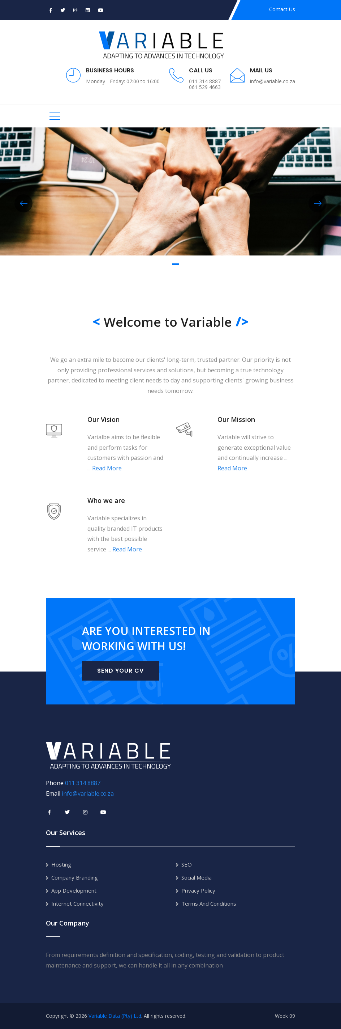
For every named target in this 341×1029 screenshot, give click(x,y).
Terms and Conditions (208, 903)
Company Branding (74, 877)
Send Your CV (120, 670)
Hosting (61, 864)
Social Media (196, 877)
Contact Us (282, 9)
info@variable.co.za (88, 793)
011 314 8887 (82, 783)
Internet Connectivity (77, 903)
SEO (186, 864)
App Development (73, 890)
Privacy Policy (198, 890)
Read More (107, 468)
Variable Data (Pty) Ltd (115, 1015)
